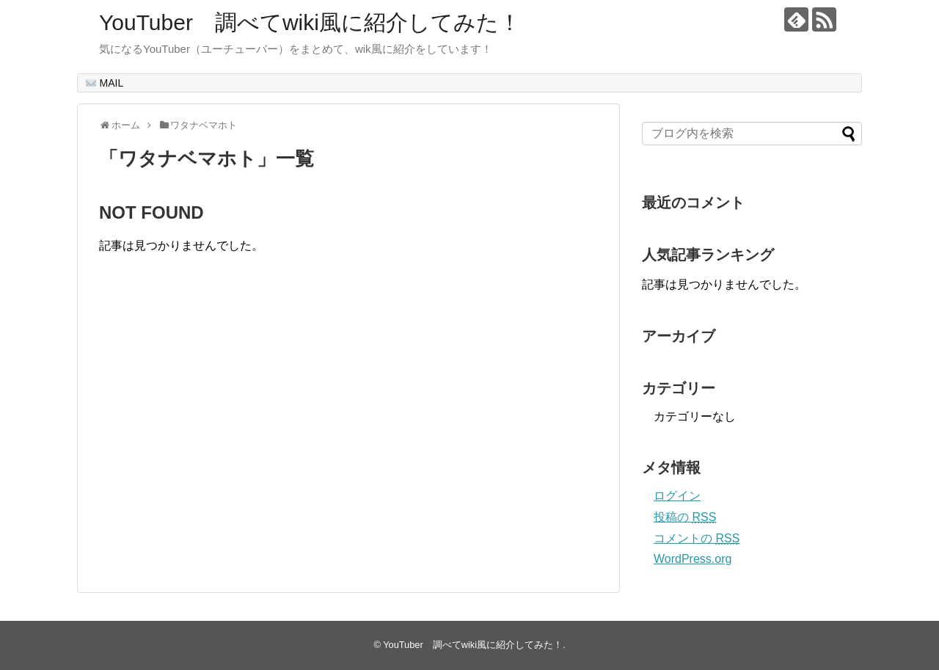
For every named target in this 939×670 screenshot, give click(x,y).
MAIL (105, 83)
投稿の (685, 517)
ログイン (677, 495)
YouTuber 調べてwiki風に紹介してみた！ (310, 22)
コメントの (696, 538)
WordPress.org (692, 559)
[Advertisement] (222, 438)
